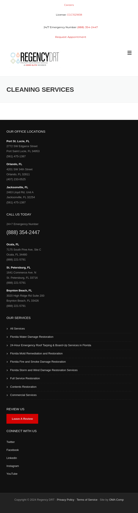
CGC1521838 (74, 14)
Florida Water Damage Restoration (31, 336)
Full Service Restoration (25, 378)
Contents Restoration (23, 386)
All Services (17, 328)
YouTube (11, 473)
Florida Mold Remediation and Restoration (36, 353)
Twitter (10, 442)
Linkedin (11, 458)
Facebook (12, 450)
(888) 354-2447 (23, 232)
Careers (69, 4)
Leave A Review (22, 418)
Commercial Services (23, 395)
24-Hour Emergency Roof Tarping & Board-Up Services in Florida (50, 345)
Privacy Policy (65, 499)
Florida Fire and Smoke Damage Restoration (38, 361)
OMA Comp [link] (116, 499)
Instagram (12, 466)
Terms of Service (87, 499)
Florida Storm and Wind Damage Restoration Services (44, 370)
